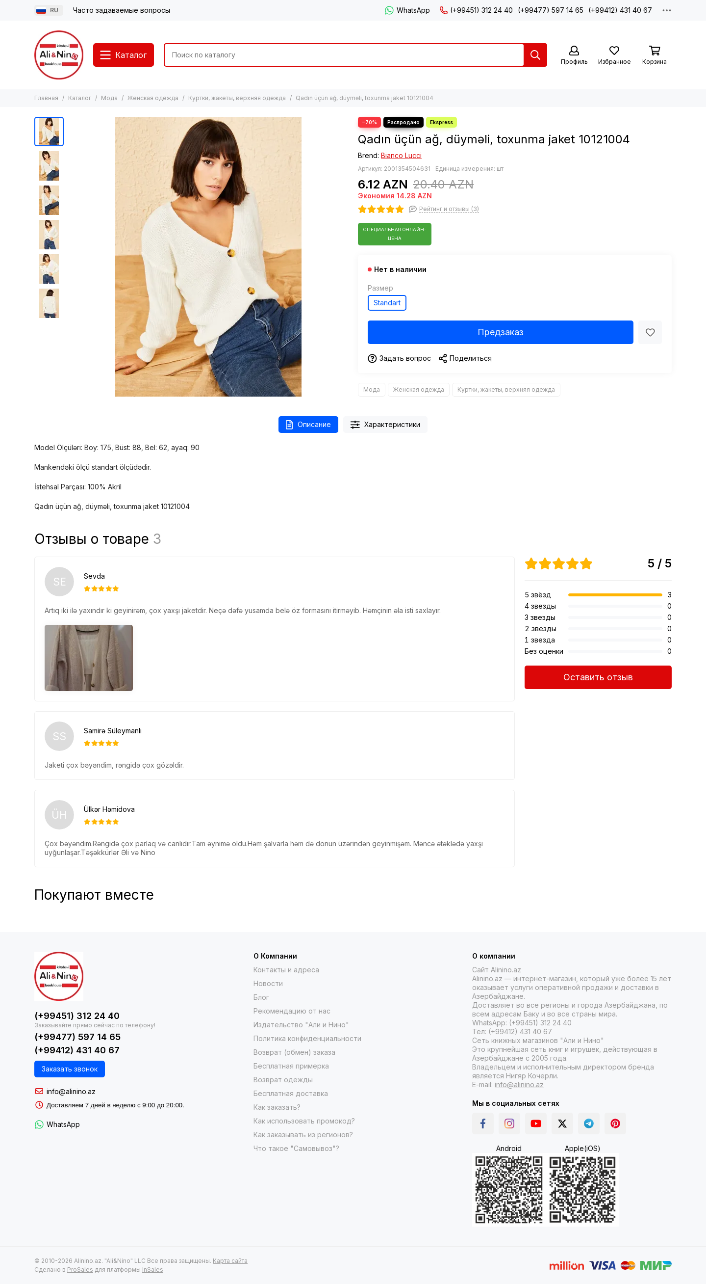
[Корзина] (654, 56)
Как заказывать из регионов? (303, 1134)
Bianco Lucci (401, 155)
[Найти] (535, 55)
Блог (261, 997)
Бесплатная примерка (291, 1066)
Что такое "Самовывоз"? (296, 1148)
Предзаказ (501, 332)
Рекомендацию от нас (291, 1011)
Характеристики (386, 424)
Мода (109, 98)
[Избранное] (614, 56)
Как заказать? (277, 1107)
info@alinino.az (71, 1091)
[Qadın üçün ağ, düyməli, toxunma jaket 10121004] (208, 257)
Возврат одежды (283, 1079)
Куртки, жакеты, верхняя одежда (237, 98)
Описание (308, 424)
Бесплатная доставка (290, 1093)
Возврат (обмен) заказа (294, 1052)
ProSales (80, 1269)
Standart (387, 302)
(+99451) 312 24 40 (476, 10)
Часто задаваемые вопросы (121, 10)
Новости (268, 983)
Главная (46, 98)
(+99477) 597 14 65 (550, 10)
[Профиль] (574, 56)
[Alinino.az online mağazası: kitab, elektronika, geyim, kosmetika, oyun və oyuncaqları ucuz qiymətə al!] (58, 55)
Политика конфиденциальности (307, 1038)
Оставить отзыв (598, 677)
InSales (152, 1269)
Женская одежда (152, 98)
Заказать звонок (70, 1069)
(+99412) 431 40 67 (620, 10)
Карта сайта (230, 1260)
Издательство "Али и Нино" (301, 1024)
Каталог (79, 98)
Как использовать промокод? (304, 1121)
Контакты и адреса (286, 969)
